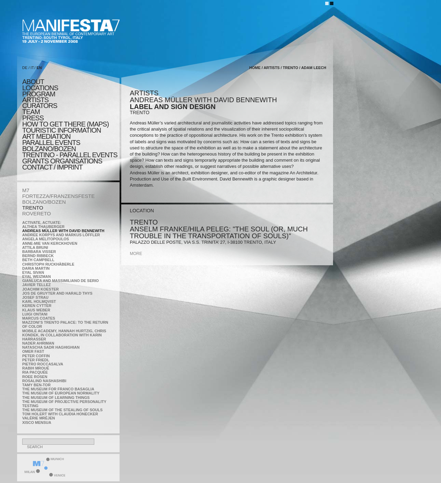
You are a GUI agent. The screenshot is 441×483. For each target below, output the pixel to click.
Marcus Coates (38, 318)
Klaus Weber (36, 310)
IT (32, 68)
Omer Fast (33, 351)
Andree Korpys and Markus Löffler (61, 235)
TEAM (31, 112)
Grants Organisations (62, 161)
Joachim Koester (40, 289)
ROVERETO (36, 213)
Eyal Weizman (36, 276)
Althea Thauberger (43, 227)
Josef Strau (35, 297)
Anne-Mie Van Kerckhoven (49, 243)
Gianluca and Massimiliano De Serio (60, 281)
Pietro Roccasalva (42, 364)
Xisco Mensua (36, 422)
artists (35, 100)
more (136, 253)
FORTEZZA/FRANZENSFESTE (58, 196)
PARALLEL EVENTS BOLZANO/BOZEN (51, 145)
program (38, 94)
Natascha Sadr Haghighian (51, 347)
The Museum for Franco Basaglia (58, 389)
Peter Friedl (35, 360)
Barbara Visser (39, 252)
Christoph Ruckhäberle (48, 264)
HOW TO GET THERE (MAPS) (65, 124)
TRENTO (32, 208)
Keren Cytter (37, 306)
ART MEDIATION (46, 136)
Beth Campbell (38, 260)
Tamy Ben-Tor (36, 385)
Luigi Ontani (34, 314)
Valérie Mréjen (38, 418)
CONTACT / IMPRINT (52, 167)
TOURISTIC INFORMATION (61, 130)
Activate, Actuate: (41, 222)
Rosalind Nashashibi (44, 381)
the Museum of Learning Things (55, 397)
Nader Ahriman (38, 343)
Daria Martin (36, 268)
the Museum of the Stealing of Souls (62, 410)
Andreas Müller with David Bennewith (63, 231)
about (33, 82)
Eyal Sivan (33, 272)
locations (40, 88)
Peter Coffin (36, 356)
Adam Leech (313, 68)
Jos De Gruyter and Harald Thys (57, 293)
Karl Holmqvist (39, 301)
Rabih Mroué (35, 368)
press (33, 118)
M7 (25, 190)
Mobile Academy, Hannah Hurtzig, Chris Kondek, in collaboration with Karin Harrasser (64, 335)
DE (24, 68)
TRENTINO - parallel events (70, 155)
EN (39, 68)
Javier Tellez (36, 285)
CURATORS (39, 106)
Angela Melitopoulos (45, 239)
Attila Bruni (35, 247)
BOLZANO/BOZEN (44, 202)
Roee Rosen (34, 377)
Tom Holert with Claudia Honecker (60, 414)
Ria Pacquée (35, 372)
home (255, 68)
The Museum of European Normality (60, 393)
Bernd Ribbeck (38, 256)
